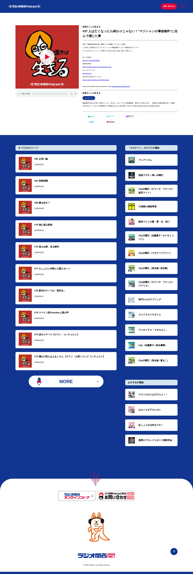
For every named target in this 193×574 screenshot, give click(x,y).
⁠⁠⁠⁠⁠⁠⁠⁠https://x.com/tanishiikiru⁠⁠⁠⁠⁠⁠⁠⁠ (91, 61)
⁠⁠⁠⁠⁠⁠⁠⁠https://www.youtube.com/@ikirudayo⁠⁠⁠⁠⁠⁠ (96, 80)
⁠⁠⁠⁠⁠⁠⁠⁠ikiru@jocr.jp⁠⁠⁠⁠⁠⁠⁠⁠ (87, 74)
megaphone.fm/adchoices (120, 87)
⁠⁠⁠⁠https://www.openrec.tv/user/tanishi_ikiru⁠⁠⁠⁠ (97, 67)
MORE (66, 383)
